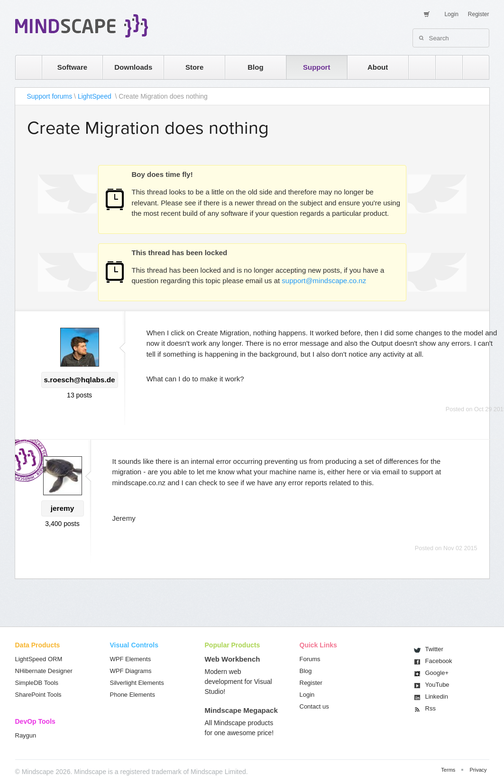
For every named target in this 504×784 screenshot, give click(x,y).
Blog (255, 67)
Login (451, 14)
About (377, 67)
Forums (310, 659)
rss (417, 67)
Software (72, 67)
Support (316, 67)
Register (478, 14)
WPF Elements (130, 659)
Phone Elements (132, 694)
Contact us (314, 706)
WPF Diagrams (131, 670)
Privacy (477, 770)
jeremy (62, 508)
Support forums (50, 96)
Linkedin (436, 696)
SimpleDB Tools (37, 682)
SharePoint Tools (38, 694)
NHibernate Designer (44, 670)
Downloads (133, 67)
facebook (471, 67)
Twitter (434, 649)
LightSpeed (95, 96)
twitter (444, 67)
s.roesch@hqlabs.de (79, 380)
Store (194, 67)
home (24, 67)
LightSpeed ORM (39, 659)
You (437, 684)
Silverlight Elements (137, 682)
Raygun (26, 735)
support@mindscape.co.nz (324, 281)
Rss (430, 708)
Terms (448, 770)
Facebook (438, 660)
